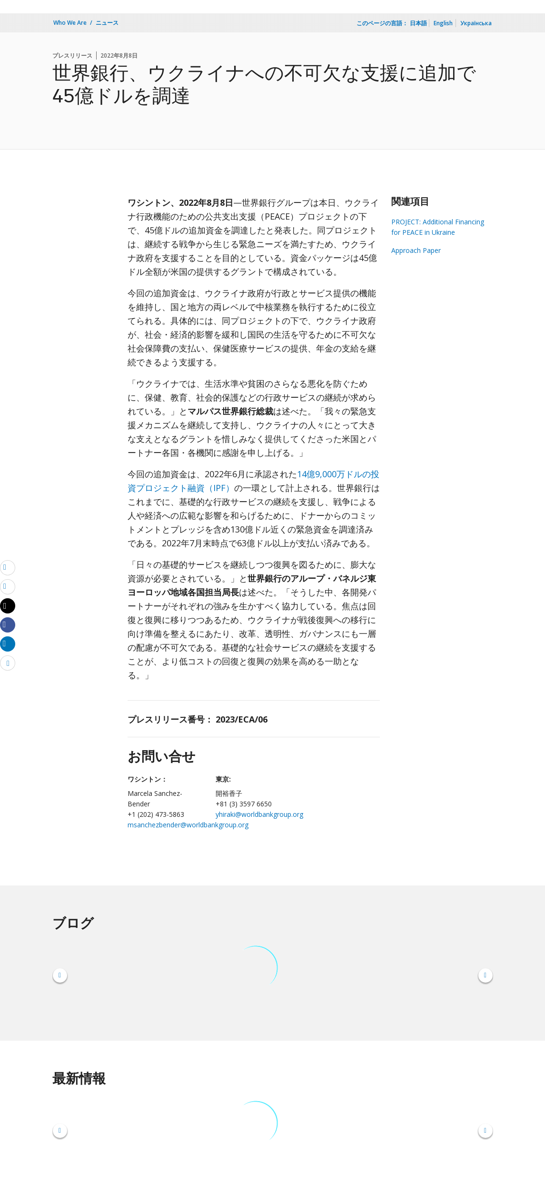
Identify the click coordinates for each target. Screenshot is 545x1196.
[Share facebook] (7, 624)
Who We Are (70, 23)
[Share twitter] (7, 606)
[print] (7, 586)
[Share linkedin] (7, 643)
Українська (476, 23)
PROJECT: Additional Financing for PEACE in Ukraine (437, 227)
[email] (7, 567)
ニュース (107, 23)
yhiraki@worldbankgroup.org (259, 814)
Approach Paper (416, 250)
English (443, 23)
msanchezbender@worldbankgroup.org (188, 824)
